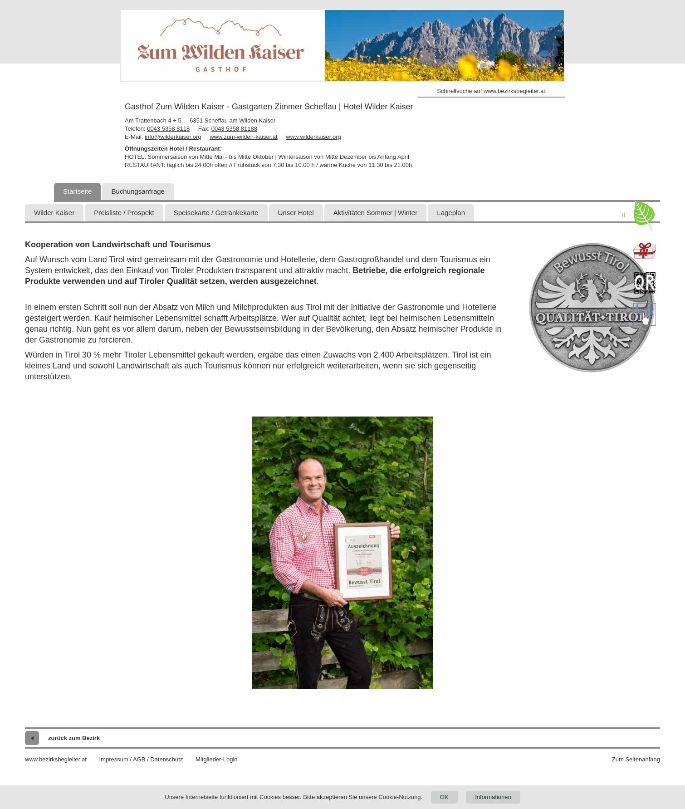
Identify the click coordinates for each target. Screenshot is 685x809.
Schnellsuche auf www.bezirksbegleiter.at (491, 91)
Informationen (493, 797)
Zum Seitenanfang (636, 759)
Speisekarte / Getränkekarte (216, 212)
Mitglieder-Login (217, 759)
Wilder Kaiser (54, 212)
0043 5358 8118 (168, 128)
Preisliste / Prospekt (124, 212)
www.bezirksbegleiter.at (56, 759)
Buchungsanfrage (138, 191)
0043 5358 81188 (234, 128)
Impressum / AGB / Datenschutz (141, 759)
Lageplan (451, 212)
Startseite (77, 191)
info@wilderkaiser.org (173, 136)
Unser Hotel (296, 212)
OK (444, 797)
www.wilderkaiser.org (313, 136)
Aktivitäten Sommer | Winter (375, 212)
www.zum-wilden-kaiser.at (244, 136)
